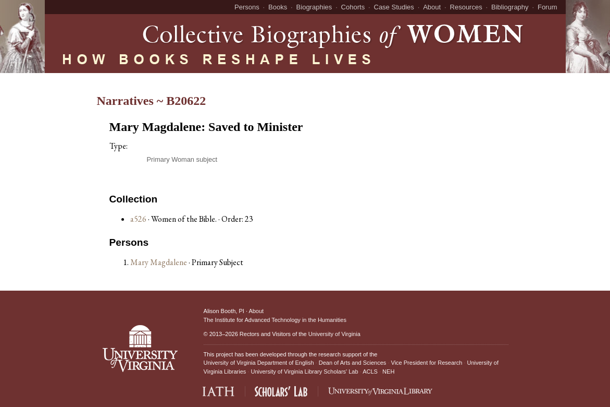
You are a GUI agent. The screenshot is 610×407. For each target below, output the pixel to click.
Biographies (314, 7)
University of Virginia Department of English (259, 363)
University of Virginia (334, 334)
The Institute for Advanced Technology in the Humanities (275, 320)
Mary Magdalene (159, 262)
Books (277, 7)
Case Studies (394, 7)
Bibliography (510, 7)
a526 (138, 218)
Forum (547, 7)
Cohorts (353, 7)
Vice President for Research (427, 363)
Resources (466, 7)
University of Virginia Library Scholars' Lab (304, 371)
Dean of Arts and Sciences (353, 363)
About (432, 7)
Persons (246, 7)
